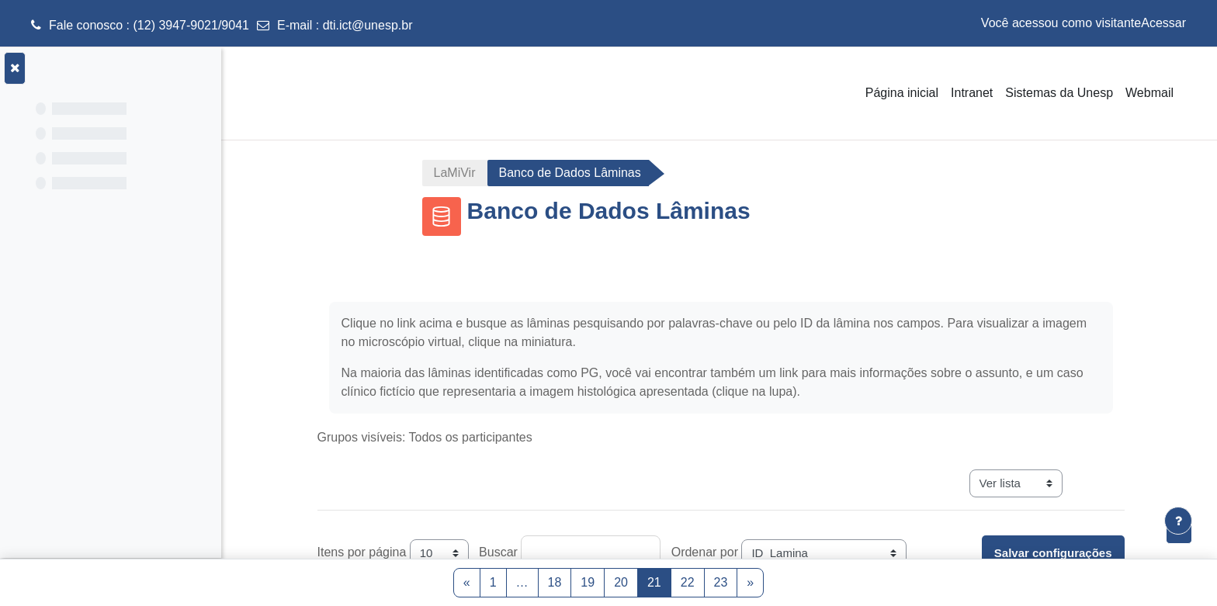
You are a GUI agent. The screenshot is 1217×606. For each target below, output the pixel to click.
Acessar (1163, 22)
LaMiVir (459, 172)
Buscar (503, 552)
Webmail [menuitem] (1149, 92)
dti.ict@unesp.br (368, 25)
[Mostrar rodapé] (1178, 521)
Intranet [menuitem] (972, 92)
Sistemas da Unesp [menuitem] (1059, 92)
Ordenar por (709, 552)
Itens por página (366, 552)
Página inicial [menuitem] (901, 92)
